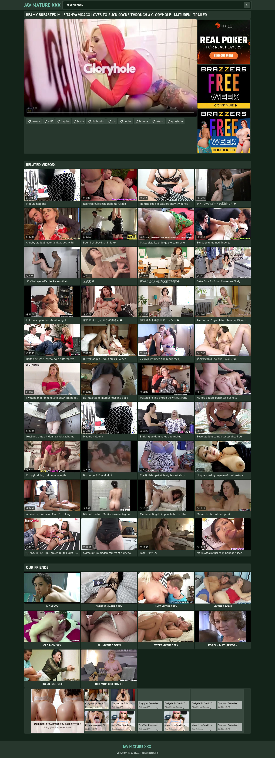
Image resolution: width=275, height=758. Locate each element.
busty (80, 121)
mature (36, 121)
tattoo (159, 121)
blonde (143, 121)
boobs (127, 121)
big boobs (98, 121)
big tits (65, 121)
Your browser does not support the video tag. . (110, 68)
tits (114, 121)
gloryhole (177, 121)
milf (50, 121)
